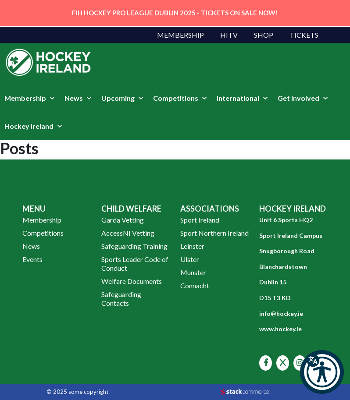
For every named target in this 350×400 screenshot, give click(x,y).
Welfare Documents (131, 281)
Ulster (189, 259)
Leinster (192, 246)
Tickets (303, 35)
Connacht (194, 285)
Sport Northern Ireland (214, 233)
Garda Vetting (122, 220)
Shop (263, 35)
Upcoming (122, 98)
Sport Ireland (199, 220)
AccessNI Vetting (127, 233)
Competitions (180, 98)
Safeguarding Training (134, 246)
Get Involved (303, 98)
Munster (193, 272)
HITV (229, 35)
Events (32, 259)
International (243, 98)
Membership (180, 35)
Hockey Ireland (33, 126)
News (78, 98)
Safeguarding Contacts (121, 298)
